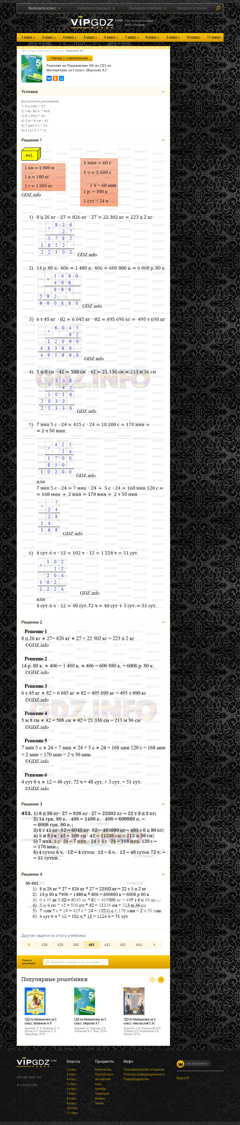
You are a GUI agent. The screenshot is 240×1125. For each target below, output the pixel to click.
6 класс (109, 37)
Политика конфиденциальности (144, 1074)
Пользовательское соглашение (144, 1069)
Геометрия (102, 1093)
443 (123, 944)
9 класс (172, 37)
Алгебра (100, 1088)
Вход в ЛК (183, 1078)
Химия (99, 1103)
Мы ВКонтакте (192, 1063)
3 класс (47, 37)
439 (60, 944)
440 (76, 944)
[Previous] (29, 944)
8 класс (151, 37)
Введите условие (192, 8)
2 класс (26, 37)
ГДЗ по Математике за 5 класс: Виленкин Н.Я (40, 1021)
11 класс (213, 37)
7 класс (130, 37)
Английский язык (102, 1081)
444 (139, 944)
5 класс (89, 37)
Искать (218, 8)
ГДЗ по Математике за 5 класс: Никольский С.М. (139, 1021)
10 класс (192, 37)
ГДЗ (23, 50)
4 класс (68, 37)
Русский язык (104, 1074)
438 (45, 944)
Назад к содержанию (69, 58)
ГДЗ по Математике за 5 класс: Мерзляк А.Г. (90, 1021)
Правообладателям (136, 1079)
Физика (100, 1098)
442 (107, 944)
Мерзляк (59, 50)
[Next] (154, 944)
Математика (45, 50)
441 (92, 944)
